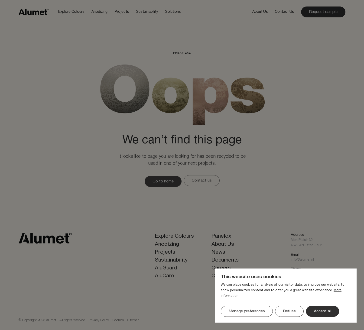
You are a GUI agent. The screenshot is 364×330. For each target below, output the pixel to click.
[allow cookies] (322, 311)
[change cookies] (247, 311)
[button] (289, 311)
